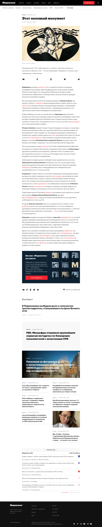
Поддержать (88, 3)
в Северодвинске (66, 233)
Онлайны (36, 3)
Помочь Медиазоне (36, 277)
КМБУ (51, 8)
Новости (21, 3)
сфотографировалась (30, 197)
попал (53, 135)
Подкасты (56, 3)
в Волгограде (68, 238)
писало (57, 211)
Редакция (34, 505)
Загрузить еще (51, 449)
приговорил (75, 122)
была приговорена (34, 138)
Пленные (18, 8)
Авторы (34, 512)
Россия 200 (55, 515)
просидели (26, 106)
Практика (29, 22)
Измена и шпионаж (8, 8)
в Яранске (42, 243)
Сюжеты (28, 3)
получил (45, 146)
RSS (54, 505)
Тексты (44, 3)
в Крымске (68, 231)
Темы (33, 515)
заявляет (41, 87)
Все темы (70, 8)
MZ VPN (54, 512)
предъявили (42, 184)
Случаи (24, 22)
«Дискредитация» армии (40, 8)
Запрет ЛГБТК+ (59, 8)
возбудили (26, 167)
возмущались (39, 186)
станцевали (38, 103)
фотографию (57, 176)
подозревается (66, 217)
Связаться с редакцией (71, 289)
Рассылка (55, 509)
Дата (49, 3)
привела (48, 192)
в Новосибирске (45, 235)
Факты (34, 22)
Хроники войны (27, 8)
